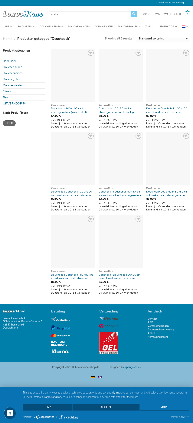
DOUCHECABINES (51, 26)
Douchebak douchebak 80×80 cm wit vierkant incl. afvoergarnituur (167, 193)
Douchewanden (13, 85)
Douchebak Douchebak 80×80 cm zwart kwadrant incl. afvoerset (72, 276)
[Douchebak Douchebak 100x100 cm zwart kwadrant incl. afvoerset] (73, 158)
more (164, 407)
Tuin (5, 97)
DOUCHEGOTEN (103, 26)
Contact (152, 319)
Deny (47, 407)
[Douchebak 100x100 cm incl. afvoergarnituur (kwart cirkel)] (73, 75)
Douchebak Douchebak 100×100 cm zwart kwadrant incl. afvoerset (71, 193)
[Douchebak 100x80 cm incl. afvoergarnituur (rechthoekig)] (120, 75)
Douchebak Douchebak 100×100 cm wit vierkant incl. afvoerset (166, 110)
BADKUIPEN (26, 26)
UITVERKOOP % (168, 26)
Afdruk (152, 333)
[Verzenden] (134, 14)
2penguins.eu (133, 367)
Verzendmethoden (158, 326)
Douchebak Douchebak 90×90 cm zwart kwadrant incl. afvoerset (119, 276)
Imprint (174, 417)
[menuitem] (185, 26)
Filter (9, 123)
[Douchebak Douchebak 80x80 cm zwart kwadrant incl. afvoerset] (73, 241)
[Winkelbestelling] (163, 38)
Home (7, 38)
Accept (106, 407)
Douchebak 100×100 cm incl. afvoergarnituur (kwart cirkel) (69, 110)
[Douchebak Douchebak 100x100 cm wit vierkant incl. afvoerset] (168, 75)
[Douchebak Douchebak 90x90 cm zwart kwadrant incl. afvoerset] (120, 241)
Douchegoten (12, 79)
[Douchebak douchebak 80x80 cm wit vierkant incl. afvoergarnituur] (168, 158)
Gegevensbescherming (161, 329)
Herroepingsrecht (158, 337)
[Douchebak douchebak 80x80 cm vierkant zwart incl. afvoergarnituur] (120, 158)
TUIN (149, 26)
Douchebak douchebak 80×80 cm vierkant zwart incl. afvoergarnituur (120, 193)
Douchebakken (12, 67)
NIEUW (9, 26)
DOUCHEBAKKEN (129, 26)
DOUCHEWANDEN (79, 26)
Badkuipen (10, 61)
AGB (150, 322)
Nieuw (7, 91)
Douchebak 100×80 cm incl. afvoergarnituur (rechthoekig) (117, 110)
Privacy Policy (183, 417)
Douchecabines (13, 73)
